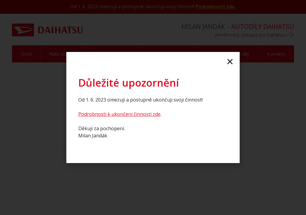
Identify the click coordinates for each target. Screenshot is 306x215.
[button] (230, 61)
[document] (153, 107)
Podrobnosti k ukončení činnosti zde (119, 114)
